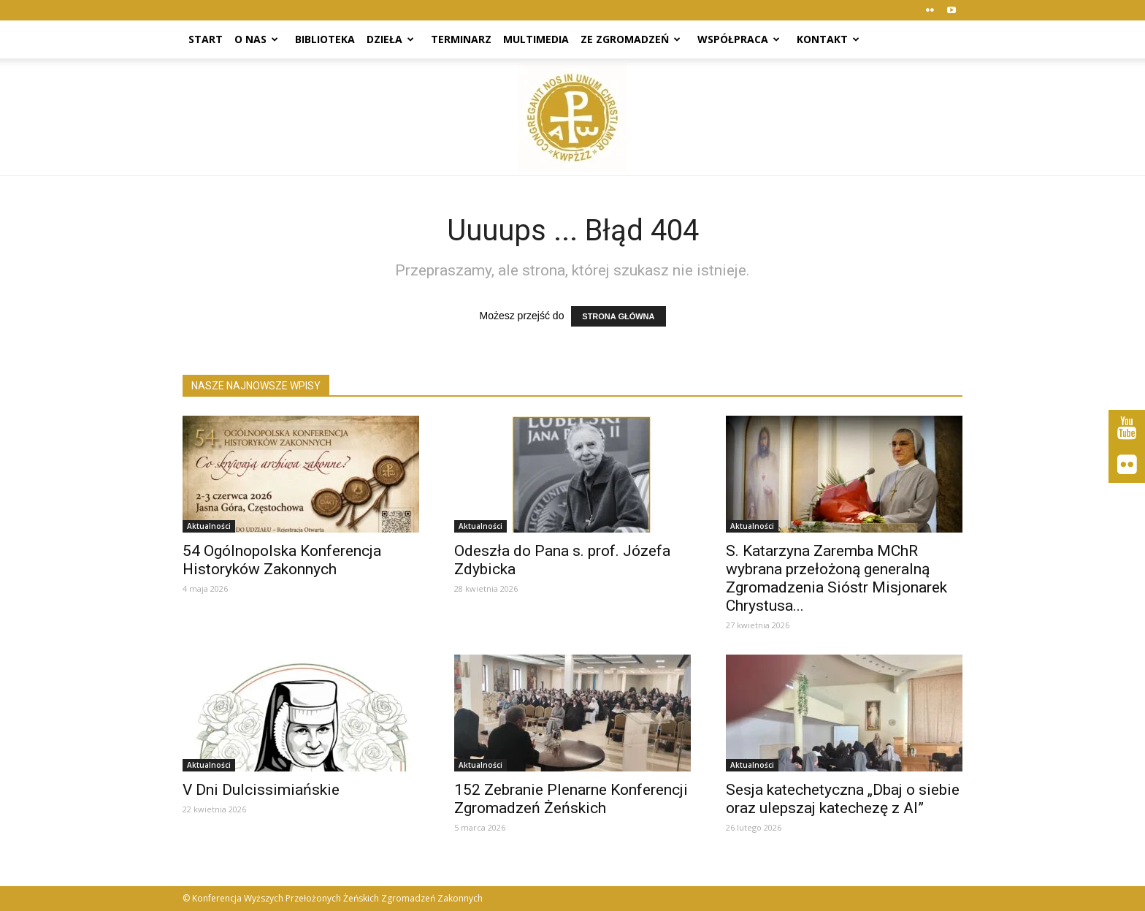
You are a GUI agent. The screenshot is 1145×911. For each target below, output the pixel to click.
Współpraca (738, 39)
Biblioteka (325, 39)
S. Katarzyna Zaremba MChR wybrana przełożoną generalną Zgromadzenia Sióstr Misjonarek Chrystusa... (836, 578)
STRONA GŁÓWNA (618, 316)
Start (205, 39)
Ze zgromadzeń (631, 39)
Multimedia (536, 39)
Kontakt (828, 39)
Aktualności (209, 526)
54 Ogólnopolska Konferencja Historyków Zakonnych (282, 560)
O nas (256, 39)
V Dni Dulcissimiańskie (261, 789)
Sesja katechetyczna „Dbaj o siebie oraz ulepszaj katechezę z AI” (843, 799)
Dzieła (390, 39)
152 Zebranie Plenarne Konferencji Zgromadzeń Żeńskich (571, 799)
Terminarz (461, 39)
